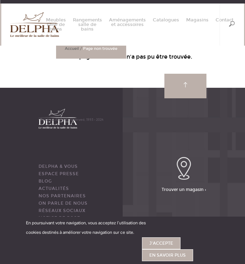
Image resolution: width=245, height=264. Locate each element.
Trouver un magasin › (184, 189)
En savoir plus (167, 255)
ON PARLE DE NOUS (63, 203)
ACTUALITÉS (54, 188)
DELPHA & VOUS (58, 166)
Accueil (72, 48)
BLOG (45, 181)
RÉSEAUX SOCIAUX (62, 210)
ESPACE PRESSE (59, 173)
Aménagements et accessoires (127, 22)
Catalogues (166, 20)
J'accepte (161, 243)
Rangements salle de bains (87, 25)
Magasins (197, 20)
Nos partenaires (62, 195)
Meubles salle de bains (56, 25)
